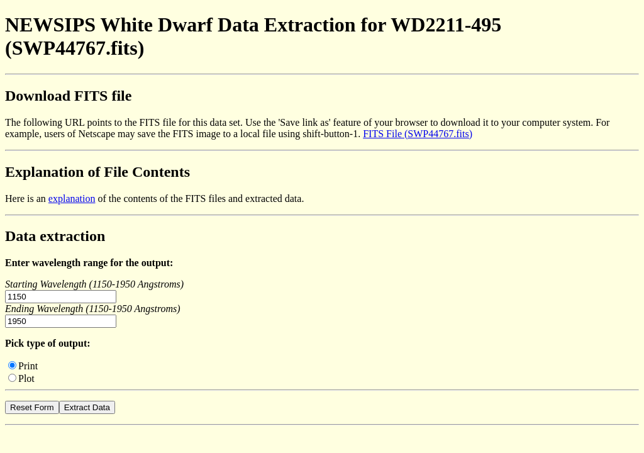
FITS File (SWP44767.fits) (417, 133)
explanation (72, 198)
